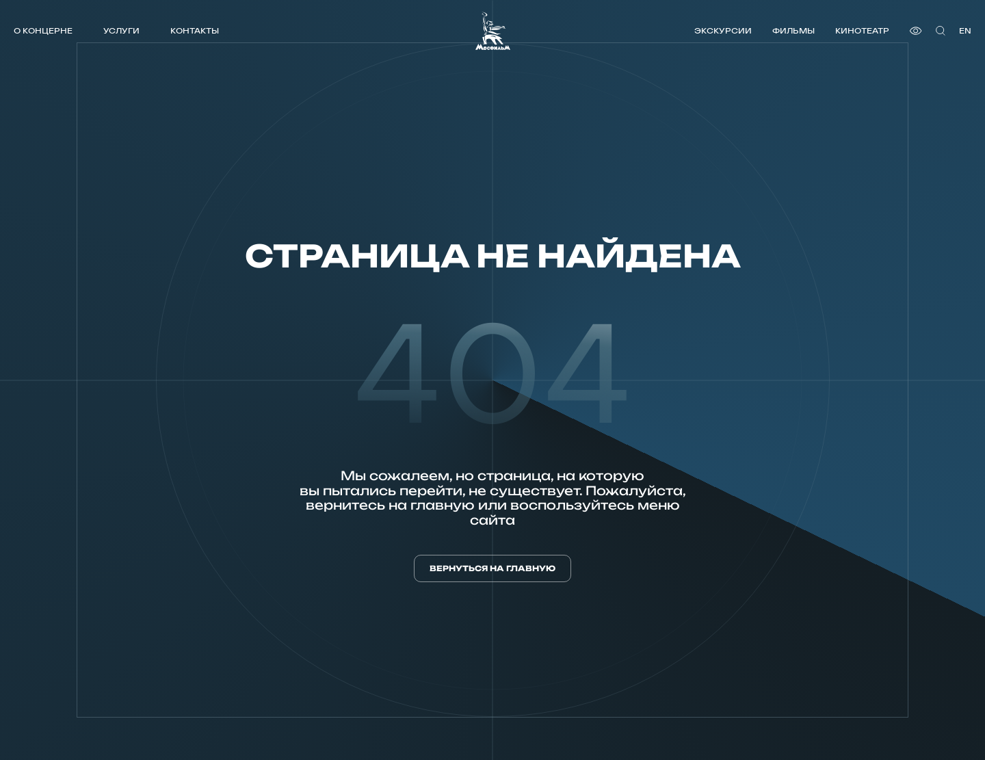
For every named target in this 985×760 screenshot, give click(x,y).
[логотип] (492, 31)
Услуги (121, 30)
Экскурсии (723, 30)
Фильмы (793, 30)
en (965, 30)
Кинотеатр (862, 30)
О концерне (43, 30)
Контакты (194, 30)
